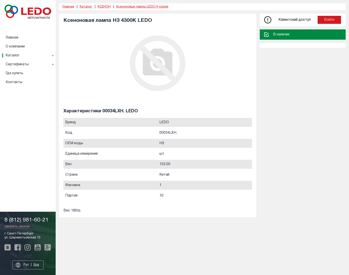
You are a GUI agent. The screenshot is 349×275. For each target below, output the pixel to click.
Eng (36, 264)
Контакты (14, 82)
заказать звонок (17, 226)
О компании (15, 46)
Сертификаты (17, 64)
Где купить (14, 73)
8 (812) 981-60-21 (26, 220)
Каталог (12, 55)
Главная (12, 37)
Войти (329, 19)
